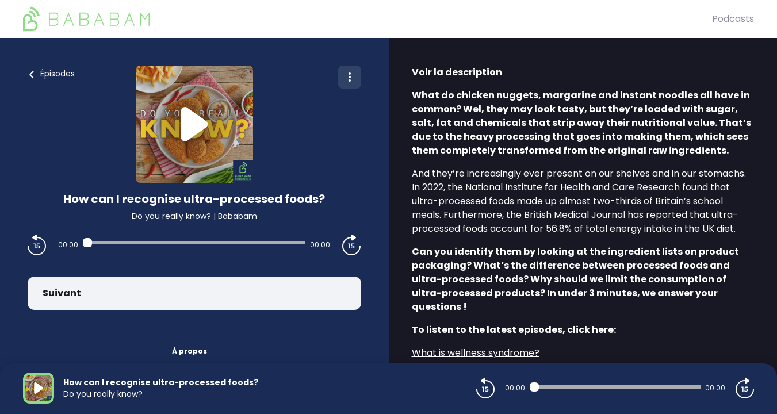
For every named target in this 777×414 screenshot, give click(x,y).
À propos (189, 351)
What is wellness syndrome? (475, 352)
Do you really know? (171, 216)
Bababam (237, 216)
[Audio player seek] (194, 242)
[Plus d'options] (349, 77)
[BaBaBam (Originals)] (367, 19)
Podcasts (733, 18)
